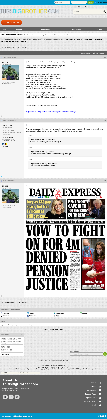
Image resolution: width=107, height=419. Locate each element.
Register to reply (8, 47)
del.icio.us (6, 316)
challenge (9, 325)
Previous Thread (49, 329)
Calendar (19, 29)
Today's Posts (45, 29)
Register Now (91, 398)
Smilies (3, 348)
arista (5, 62)
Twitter (31, 313)
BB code (3, 346)
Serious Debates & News (55, 39)
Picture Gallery (90, 401)
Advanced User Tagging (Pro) (39, 369)
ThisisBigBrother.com (22, 416)
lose (24, 325)
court (20, 325)
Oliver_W (7, 125)
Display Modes (98, 53)
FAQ (4, 29)
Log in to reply (22, 47)
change (15, 325)
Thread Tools (85, 53)
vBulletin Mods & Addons (58, 369)
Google (84, 313)
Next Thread (59, 329)
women (36, 325)
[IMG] (2, 349)
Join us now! (11, 22)
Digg (57, 316)
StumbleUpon (60, 313)
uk (33, 325)
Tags (3, 321)
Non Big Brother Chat (37, 39)
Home (94, 387)
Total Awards (6, 146)
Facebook (32, 316)
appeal (3, 325)
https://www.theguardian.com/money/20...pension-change (51, 112)
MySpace (6, 313)
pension (28, 325)
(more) (11, 137)
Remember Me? (101, 2)
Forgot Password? (80, 7)
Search (99, 29)
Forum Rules (5, 354)
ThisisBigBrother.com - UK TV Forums (14, 39)
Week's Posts (76, 29)
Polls (94, 405)
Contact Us (92, 390)
